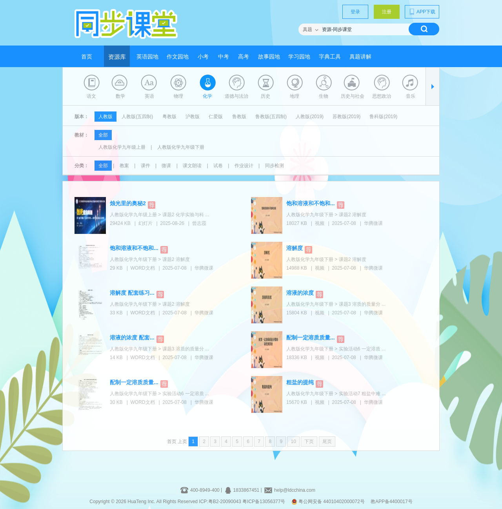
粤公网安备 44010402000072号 (328, 501)
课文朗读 (192, 165)
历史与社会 (352, 96)
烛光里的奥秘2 (128, 203)
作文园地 (178, 57)
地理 (294, 96)
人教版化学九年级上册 (122, 147)
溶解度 (294, 248)
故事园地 (269, 57)
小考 (203, 57)
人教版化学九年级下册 (180, 147)
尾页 (327, 441)
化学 (207, 96)
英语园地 (147, 57)
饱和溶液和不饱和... (310, 203)
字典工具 (330, 57)
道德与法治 (236, 96)
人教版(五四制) (137, 116)
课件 (145, 165)
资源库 (117, 57)
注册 (386, 12)
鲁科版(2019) (383, 116)
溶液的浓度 (300, 293)
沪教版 (193, 116)
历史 (265, 96)
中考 (223, 57)
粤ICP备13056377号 (263, 501)
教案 (124, 165)
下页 (309, 441)
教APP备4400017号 (392, 501)
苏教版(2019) (346, 116)
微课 (166, 165)
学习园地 (299, 57)
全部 (103, 135)
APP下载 (422, 12)
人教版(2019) (310, 116)
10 (293, 441)
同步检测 (274, 165)
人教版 (105, 116)
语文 (91, 96)
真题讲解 (360, 57)
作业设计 (244, 165)
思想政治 (381, 96)
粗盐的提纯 (300, 382)
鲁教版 (239, 116)
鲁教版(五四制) (271, 116)
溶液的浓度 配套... (132, 337)
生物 (323, 96)
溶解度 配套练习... (132, 293)
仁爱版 (216, 116)
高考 (243, 57)
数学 (120, 96)
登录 (355, 12)
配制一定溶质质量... (310, 337)
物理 (178, 96)
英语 (149, 96)
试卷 (218, 165)
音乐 (410, 96)
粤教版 (169, 116)
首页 (86, 57)
